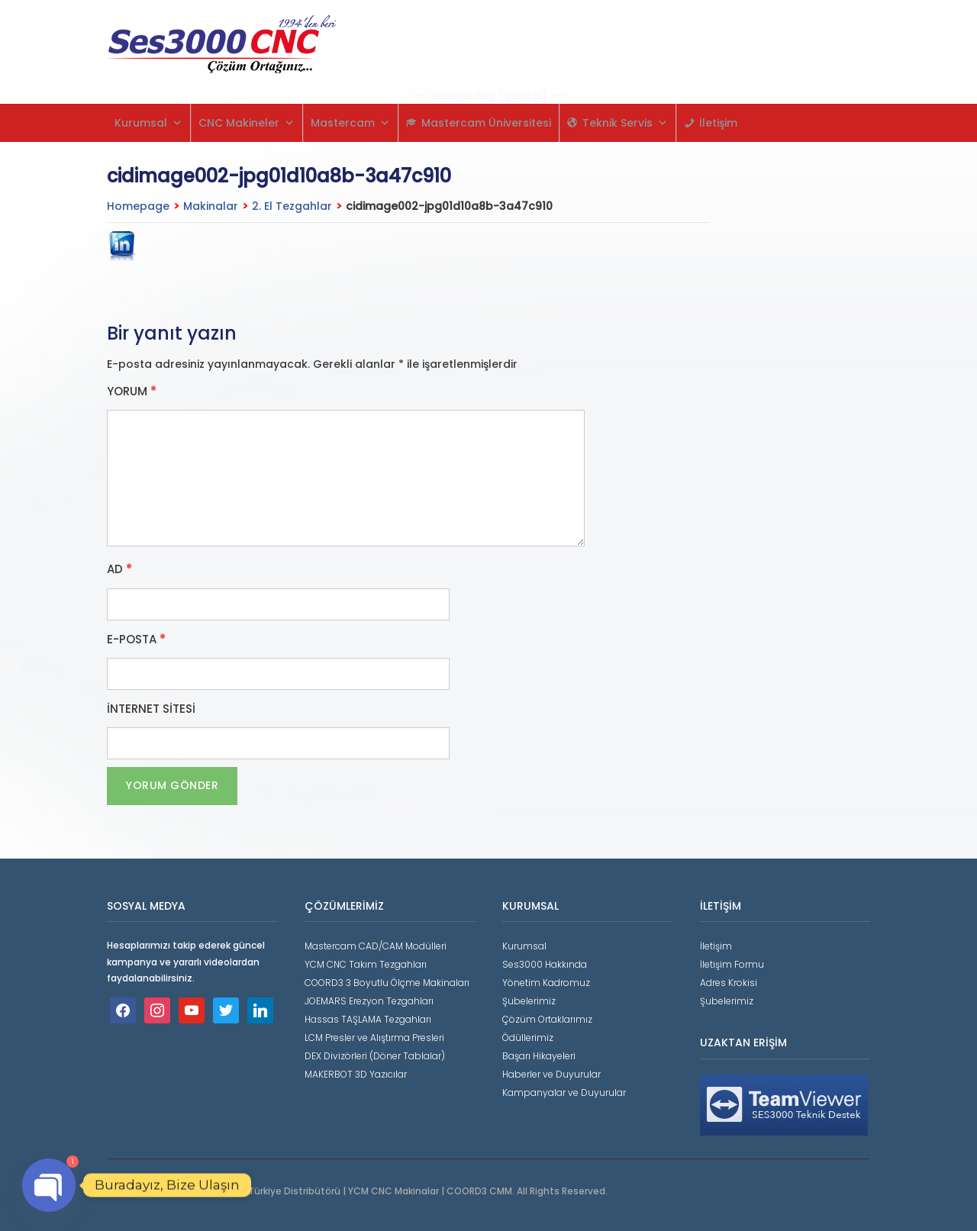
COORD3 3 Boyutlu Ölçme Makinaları (387, 982)
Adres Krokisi (728, 982)
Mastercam (350, 123)
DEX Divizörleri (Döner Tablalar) (375, 1055)
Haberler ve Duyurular (551, 1074)
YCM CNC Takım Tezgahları (366, 964)
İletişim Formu (732, 964)
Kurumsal (148, 123)
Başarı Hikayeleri (539, 1055)
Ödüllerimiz (527, 1037)
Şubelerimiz (529, 1000)
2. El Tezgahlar (292, 206)
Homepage (138, 206)
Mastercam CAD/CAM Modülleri (376, 945)
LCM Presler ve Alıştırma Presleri (374, 1037)
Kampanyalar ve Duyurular (564, 1092)
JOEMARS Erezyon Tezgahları (369, 1000)
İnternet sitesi (151, 709)
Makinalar (210, 206)
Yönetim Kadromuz (546, 982)
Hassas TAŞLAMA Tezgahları (368, 1019)
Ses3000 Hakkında (544, 964)
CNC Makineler (246, 123)
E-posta (136, 639)
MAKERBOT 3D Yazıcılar (356, 1074)
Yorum (131, 391)
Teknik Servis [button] (625, 123)
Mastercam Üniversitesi (486, 123)
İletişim (718, 123)
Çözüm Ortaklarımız (547, 1019)
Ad (119, 569)
